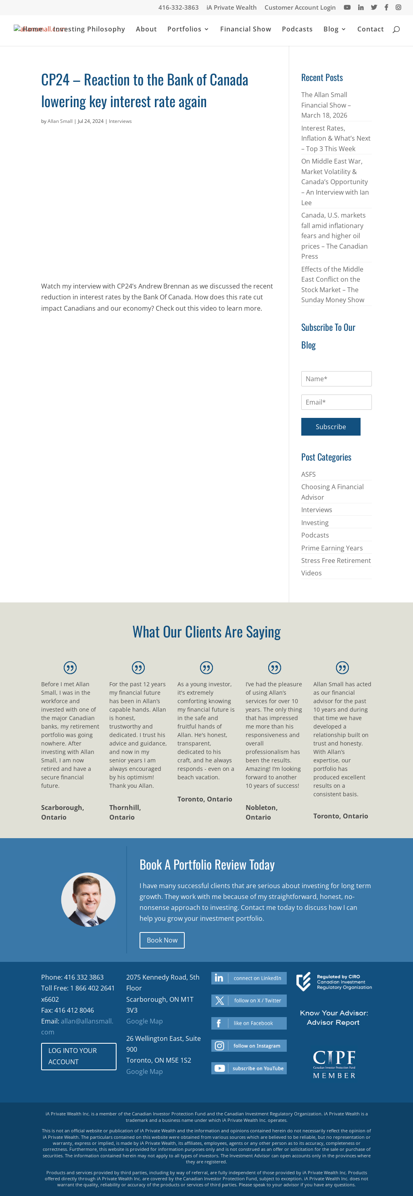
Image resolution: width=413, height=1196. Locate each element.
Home (33, 29)
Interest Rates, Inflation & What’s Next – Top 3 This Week (336, 138)
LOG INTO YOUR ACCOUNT (72, 1056)
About (146, 29)
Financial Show (245, 29)
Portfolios (184, 29)
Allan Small (60, 121)
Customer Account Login (300, 7)
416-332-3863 (179, 7)
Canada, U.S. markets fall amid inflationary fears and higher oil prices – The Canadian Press (334, 236)
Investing (315, 522)
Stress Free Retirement (336, 560)
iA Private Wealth (231, 7)
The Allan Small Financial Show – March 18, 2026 (326, 105)
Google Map (144, 1021)
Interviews (120, 121)
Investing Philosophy (89, 29)
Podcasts (297, 29)
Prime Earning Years (332, 548)
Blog (331, 29)
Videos (311, 573)
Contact (370, 29)
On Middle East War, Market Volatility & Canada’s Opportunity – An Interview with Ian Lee (335, 182)
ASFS (308, 474)
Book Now (162, 940)
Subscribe (331, 426)
